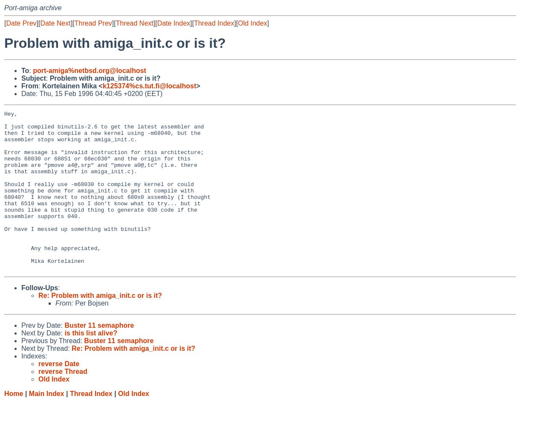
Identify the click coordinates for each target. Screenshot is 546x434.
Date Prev (21, 23)
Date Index (173, 23)
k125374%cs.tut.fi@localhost (149, 86)
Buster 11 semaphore (99, 357)
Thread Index (214, 23)
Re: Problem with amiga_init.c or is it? (100, 327)
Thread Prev (93, 23)
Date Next (55, 23)
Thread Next (134, 23)
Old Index (252, 23)
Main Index (46, 425)
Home (13, 425)
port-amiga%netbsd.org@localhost (89, 70)
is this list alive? (90, 365)
